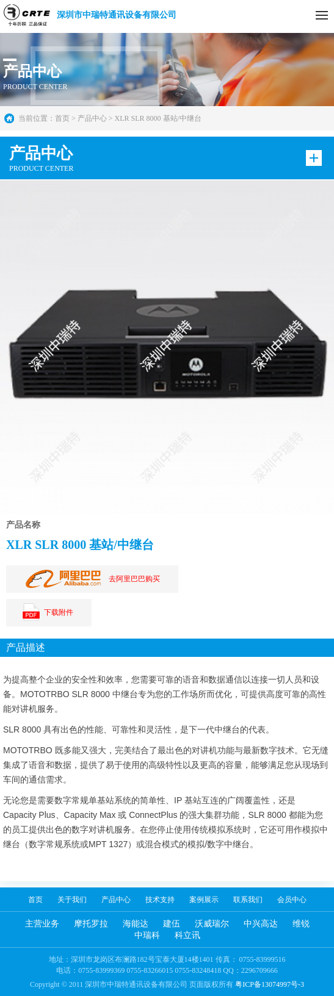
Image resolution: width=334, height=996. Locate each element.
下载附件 (45, 612)
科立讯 (187, 935)
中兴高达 (261, 923)
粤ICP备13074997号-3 (269, 984)
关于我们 (72, 899)
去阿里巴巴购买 (89, 578)
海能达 (135, 923)
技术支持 (160, 899)
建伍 (171, 923)
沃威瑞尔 (212, 923)
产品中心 (116, 899)
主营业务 (42, 923)
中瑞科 (147, 935)
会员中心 (292, 899)
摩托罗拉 (91, 923)
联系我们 (248, 899)
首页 (62, 118)
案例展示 (204, 899)
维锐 (301, 923)
